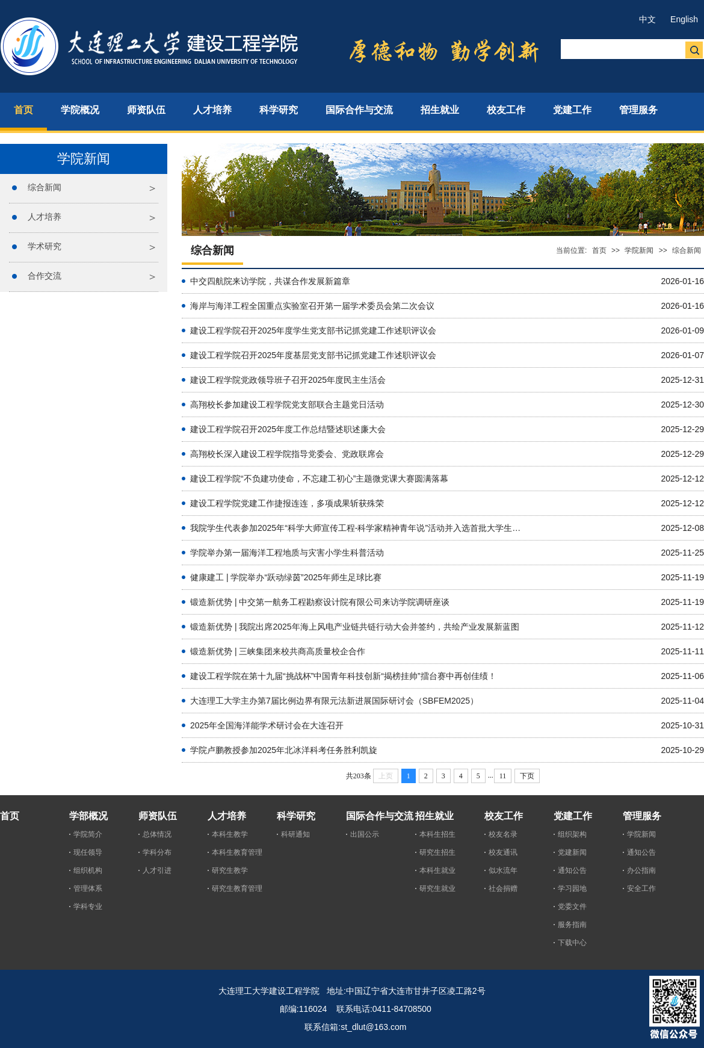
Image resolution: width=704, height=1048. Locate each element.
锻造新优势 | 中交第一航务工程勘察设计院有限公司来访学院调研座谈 (319, 602)
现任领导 (87, 852)
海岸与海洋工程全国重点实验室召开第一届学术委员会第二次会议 (312, 306)
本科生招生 (437, 834)
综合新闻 (44, 187)
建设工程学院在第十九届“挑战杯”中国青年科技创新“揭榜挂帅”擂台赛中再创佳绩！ (343, 676)
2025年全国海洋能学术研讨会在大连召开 (267, 725)
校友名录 (503, 834)
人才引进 (157, 870)
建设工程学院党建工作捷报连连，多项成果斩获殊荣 (287, 503)
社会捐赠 (503, 888)
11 (503, 776)
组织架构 (572, 834)
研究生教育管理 (237, 888)
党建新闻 (572, 852)
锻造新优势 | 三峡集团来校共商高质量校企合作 (277, 651)
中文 (647, 19)
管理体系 (87, 888)
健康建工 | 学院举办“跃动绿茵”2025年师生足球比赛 (285, 577)
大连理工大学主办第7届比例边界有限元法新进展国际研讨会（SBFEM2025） (334, 700)
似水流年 (503, 870)
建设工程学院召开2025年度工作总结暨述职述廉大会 (288, 429)
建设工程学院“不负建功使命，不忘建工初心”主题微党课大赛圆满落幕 (319, 478)
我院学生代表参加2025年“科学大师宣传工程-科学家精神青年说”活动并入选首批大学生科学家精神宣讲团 (358, 528)
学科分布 (157, 852)
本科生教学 (230, 834)
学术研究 (44, 246)
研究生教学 (230, 870)
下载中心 (572, 942)
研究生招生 (437, 852)
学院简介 (87, 834)
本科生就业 (437, 870)
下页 (527, 776)
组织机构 (87, 870)
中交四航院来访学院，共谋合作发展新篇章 (270, 281)
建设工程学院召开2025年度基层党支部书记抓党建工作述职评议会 (313, 355)
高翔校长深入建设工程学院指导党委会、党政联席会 (287, 454)
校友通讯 (503, 852)
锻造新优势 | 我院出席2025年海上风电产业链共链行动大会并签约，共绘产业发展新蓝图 (354, 626)
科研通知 (295, 834)
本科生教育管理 (237, 852)
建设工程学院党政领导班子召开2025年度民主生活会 (288, 380)
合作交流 (44, 276)
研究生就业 (437, 888)
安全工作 (641, 888)
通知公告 (572, 870)
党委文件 (572, 906)
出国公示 (364, 834)
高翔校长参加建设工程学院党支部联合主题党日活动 (287, 404)
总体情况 (157, 834)
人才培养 (44, 217)
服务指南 (572, 924)
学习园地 (572, 888)
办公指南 (641, 870)
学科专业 (87, 906)
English (684, 19)
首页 (599, 250)
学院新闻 (639, 250)
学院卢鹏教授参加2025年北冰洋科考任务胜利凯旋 (283, 750)
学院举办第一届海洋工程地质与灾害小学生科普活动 (287, 552)
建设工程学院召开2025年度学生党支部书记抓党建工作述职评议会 (313, 330)
